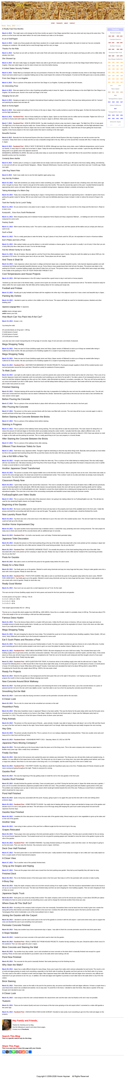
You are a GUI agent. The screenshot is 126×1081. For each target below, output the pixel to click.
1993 (113, 72)
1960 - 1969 (111, 56)
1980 (109, 62)
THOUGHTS (59, 23)
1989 (113, 69)
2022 (109, 118)
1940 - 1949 (111, 49)
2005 (113, 82)
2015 (113, 102)
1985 (113, 65)
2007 (121, 82)
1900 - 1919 (119, 36)
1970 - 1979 (119, 56)
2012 (117, 92)
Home (4, 25)
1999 (121, 75)
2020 (117, 115)
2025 (121, 118)
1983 (121, 62)
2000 (109, 79)
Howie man (17, 4)
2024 (117, 118)
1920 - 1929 (111, 42)
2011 (113, 92)
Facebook (25, 1029)
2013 (13, 25)
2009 (119, 85)
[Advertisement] (63, 1066)
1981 (113, 62)
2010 (109, 92)
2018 (109, 115)
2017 (121, 102)
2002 (117, 79)
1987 (121, 65)
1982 (117, 62)
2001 (113, 79)
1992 (109, 72)
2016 (117, 102)
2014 (115, 95)
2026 (119, 125)
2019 (113, 115)
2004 (109, 82)
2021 (121, 115)
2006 (117, 82)
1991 (121, 69)
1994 (117, 72)
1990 (117, 69)
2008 (111, 85)
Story (9, 25)
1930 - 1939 (119, 42)
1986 (117, 65)
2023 (113, 118)
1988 (109, 69)
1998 (117, 75)
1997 (113, 75)
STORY (53, 23)
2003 (121, 79)
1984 (109, 65)
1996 (109, 75)
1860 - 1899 (111, 36)
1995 (121, 72)
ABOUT (66, 23)
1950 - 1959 (119, 49)
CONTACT (72, 23)
